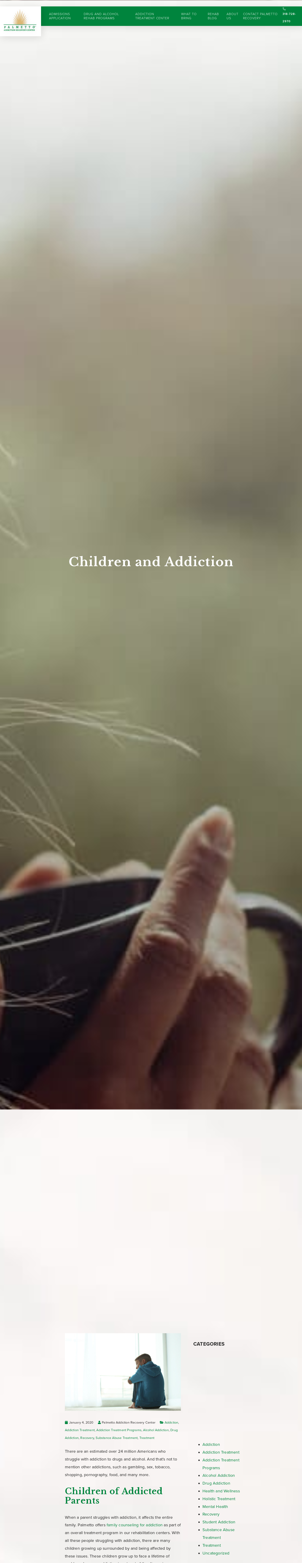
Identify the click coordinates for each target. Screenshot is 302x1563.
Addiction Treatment (80, 1430)
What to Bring (189, 10)
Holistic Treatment (219, 1498)
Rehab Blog (213, 10)
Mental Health (215, 1506)
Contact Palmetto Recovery (260, 10)
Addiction (171, 1422)
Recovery (87, 1438)
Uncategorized (216, 1553)
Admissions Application (60, 10)
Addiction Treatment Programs (118, 1430)
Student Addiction (218, 1521)
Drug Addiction (216, 1483)
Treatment (147, 1438)
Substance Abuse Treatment (117, 1438)
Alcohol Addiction (156, 1430)
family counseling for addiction (135, 1524)
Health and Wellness (221, 1491)
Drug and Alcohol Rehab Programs (101, 10)
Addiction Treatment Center (152, 10)
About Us (233, 10)
